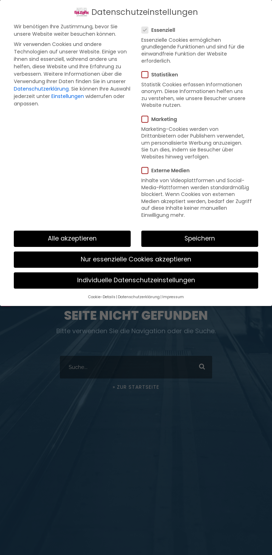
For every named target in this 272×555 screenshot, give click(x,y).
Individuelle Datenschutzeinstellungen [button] (136, 280)
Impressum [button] (173, 297)
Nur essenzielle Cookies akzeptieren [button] (136, 259)
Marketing (162, 119)
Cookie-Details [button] (101, 297)
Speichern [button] (200, 238)
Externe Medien (168, 170)
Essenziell (161, 30)
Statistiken (162, 74)
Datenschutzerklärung (41, 88)
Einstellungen (67, 96)
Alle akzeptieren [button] (72, 238)
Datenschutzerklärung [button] (139, 297)
